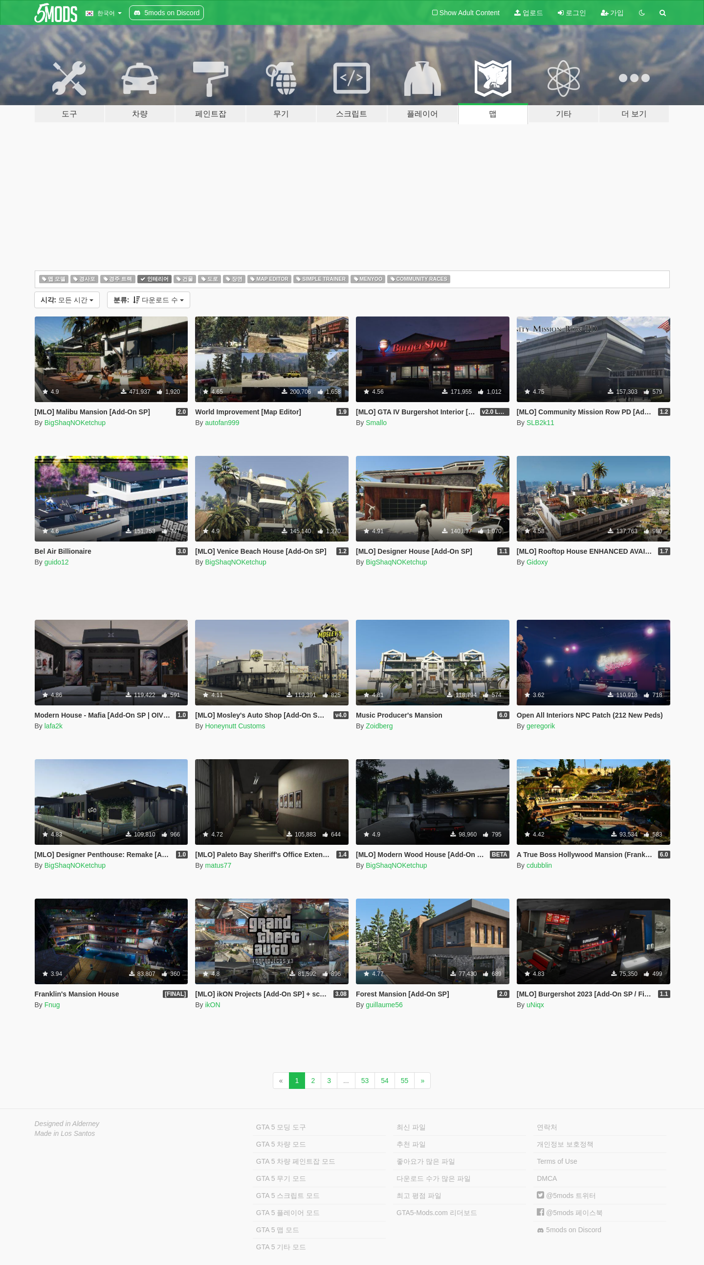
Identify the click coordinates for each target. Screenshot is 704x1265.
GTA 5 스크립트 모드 (288, 1195)
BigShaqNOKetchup (75, 423)
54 (385, 1080)
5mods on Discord (569, 1230)
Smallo (376, 423)
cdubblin (539, 865)
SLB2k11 (540, 423)
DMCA (547, 1178)
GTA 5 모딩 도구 (281, 1127)
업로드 (528, 13)
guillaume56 (384, 1005)
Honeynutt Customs (235, 726)
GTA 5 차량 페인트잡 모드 (295, 1161)
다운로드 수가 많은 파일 (433, 1178)
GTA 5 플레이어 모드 (288, 1213)
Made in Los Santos (65, 1133)
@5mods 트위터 (566, 1195)
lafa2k (53, 726)
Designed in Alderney (67, 1124)
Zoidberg (379, 726)
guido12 (56, 562)
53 (365, 1080)
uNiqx (535, 1005)
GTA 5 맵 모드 (277, 1230)
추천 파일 (411, 1144)
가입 (612, 13)
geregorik (541, 726)
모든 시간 (67, 300)
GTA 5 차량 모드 (281, 1144)
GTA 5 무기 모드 (281, 1178)
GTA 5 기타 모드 (281, 1247)
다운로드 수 (148, 300)
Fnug (52, 1005)
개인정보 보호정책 (565, 1144)
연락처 (547, 1127)
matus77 (218, 865)
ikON (212, 1005)
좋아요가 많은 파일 (425, 1161)
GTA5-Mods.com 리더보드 (436, 1213)
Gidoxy (537, 562)
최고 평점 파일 (418, 1195)
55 (405, 1080)
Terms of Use (557, 1161)
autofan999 (222, 423)
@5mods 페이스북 (570, 1212)
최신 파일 (411, 1127)
